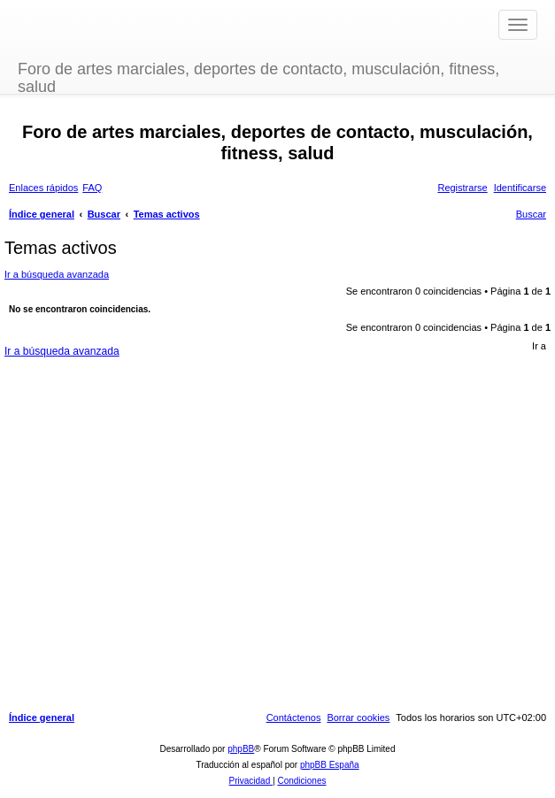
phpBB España (329, 765)
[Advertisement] (275, 530)
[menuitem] (92, 187)
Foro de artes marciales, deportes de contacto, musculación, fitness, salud (258, 75)
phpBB (240, 749)
